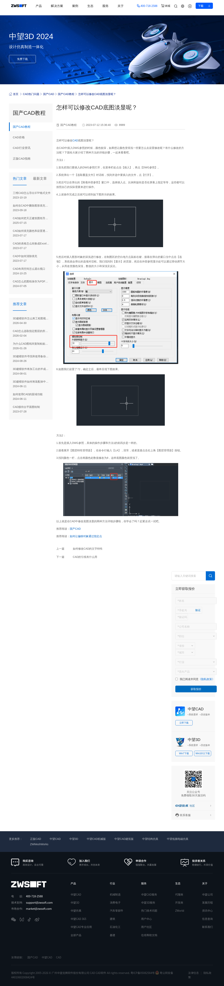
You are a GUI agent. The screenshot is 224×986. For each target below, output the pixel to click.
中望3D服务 (148, 902)
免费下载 (22, 59)
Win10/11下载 (202, 753)
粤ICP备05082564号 (142, 973)
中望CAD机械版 (96, 838)
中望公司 (207, 894)
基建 (112, 935)
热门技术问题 (149, 910)
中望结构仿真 (150, 838)
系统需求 (193, 714)
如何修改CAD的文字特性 (88, 548)
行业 (112, 883)
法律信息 (193, 973)
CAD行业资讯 (23, 149)
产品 (41, 5)
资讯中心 (207, 910)
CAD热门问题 (31, 94)
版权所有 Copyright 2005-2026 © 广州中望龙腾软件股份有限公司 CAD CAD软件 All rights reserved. (70, 973)
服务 (107, 5)
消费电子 (115, 902)
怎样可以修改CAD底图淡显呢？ (97, 94)
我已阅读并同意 (189, 679)
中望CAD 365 (78, 919)
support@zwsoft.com (39, 902)
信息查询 (207, 919)
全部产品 (76, 935)
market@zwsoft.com (39, 909)
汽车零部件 (116, 910)
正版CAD (35, 838)
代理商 (179, 894)
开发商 (179, 902)
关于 (122, 5)
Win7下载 (184, 753)
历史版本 (205, 714)
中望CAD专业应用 (81, 927)
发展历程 (207, 902)
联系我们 (207, 927)
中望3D (194, 740)
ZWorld (179, 910)
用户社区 (146, 927)
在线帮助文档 (149, 935)
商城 (165, 6)
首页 (13, 94)
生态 (92, 5)
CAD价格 (20, 138)
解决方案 (59, 5)
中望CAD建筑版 (124, 838)
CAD (75, 140)
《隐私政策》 (207, 679)
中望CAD (195, 709)
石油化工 (115, 927)
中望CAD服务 (149, 894)
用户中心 (146, 919)
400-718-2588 (147, 6)
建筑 (112, 919)
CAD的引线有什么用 (85, 556)
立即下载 (184, 722)
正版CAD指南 (23, 160)
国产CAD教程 (66, 94)
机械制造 (115, 894)
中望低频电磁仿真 (177, 838)
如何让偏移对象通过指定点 (86, 536)
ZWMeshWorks (39, 844)
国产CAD (48, 94)
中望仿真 (76, 910)
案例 (77, 5)
